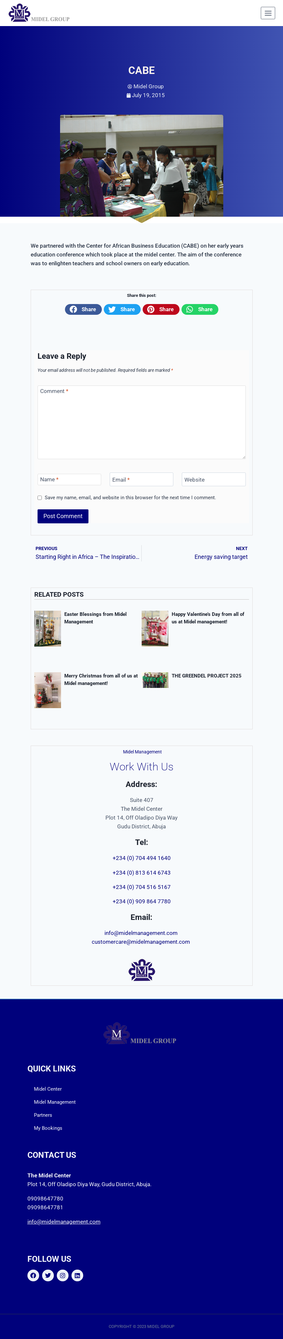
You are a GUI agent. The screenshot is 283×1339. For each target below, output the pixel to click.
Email (121, 479)
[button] (83, 309)
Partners (43, 1115)
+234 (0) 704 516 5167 (142, 887)
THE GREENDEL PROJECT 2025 (207, 676)
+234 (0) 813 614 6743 (142, 872)
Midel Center (48, 1089)
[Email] (142, 480)
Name (49, 479)
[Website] (214, 480)
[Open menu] (268, 13)
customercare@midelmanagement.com (141, 942)
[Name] (70, 479)
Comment (54, 391)
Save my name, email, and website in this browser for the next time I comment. (130, 498)
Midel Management (55, 1102)
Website (194, 479)
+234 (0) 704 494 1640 (142, 858)
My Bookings (48, 1128)
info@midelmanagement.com (141, 933)
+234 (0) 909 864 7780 (142, 901)
